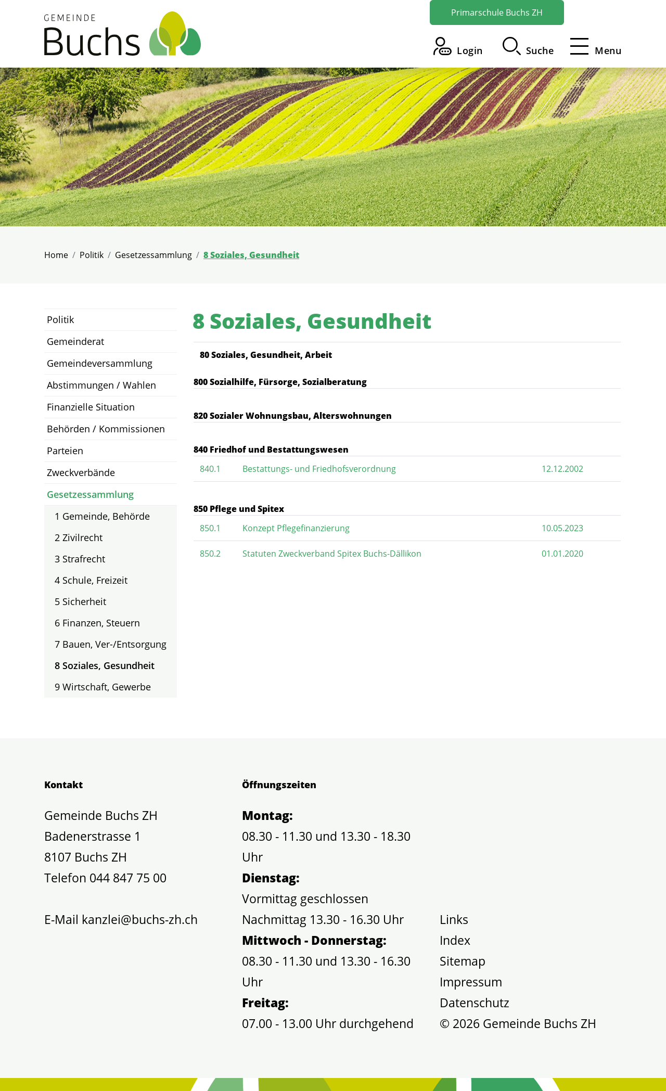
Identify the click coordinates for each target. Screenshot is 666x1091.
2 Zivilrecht (79, 537)
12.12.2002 (562, 468)
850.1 (210, 528)
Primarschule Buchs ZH (497, 12)
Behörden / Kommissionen (106, 428)
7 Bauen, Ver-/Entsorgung (110, 644)
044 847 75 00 (127, 877)
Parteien (65, 450)
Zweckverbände (81, 472)
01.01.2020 (562, 553)
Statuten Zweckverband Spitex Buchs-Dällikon (331, 553)
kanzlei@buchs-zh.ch (140, 919)
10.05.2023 (562, 528)
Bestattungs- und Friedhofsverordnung (319, 468)
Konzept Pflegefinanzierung (296, 528)
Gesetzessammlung (90, 494)
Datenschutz (474, 1002)
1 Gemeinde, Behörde (102, 516)
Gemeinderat (75, 341)
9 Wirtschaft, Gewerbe (103, 687)
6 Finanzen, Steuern (97, 623)
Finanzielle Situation (91, 407)
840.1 (210, 468)
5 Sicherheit (80, 601)
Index (455, 940)
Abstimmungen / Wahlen (101, 385)
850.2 (210, 553)
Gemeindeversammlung (99, 363)
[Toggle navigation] (592, 46)
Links (454, 919)
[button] (528, 46)
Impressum (471, 981)
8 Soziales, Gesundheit (105, 667)
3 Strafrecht (80, 559)
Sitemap (462, 961)
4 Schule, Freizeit (91, 580)
